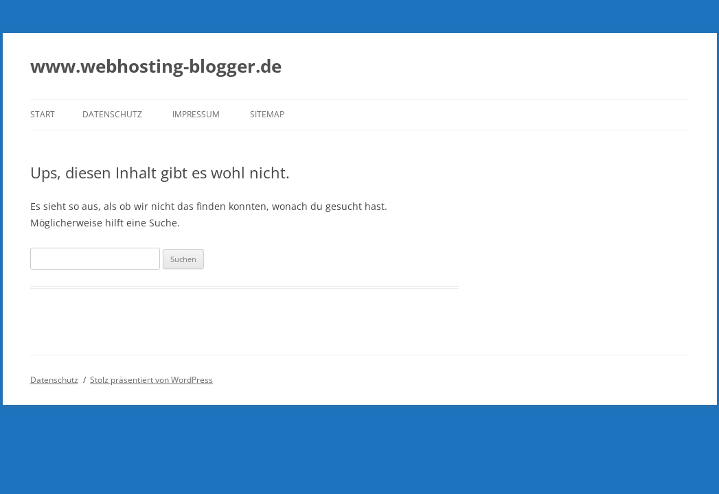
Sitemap (267, 114)
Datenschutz (112, 114)
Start (42, 114)
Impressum (196, 114)
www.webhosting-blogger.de (156, 66)
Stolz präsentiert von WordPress (151, 380)
